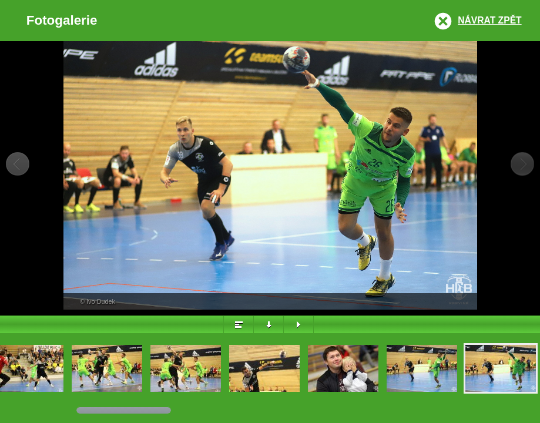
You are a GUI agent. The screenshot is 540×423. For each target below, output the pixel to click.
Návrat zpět (489, 20)
